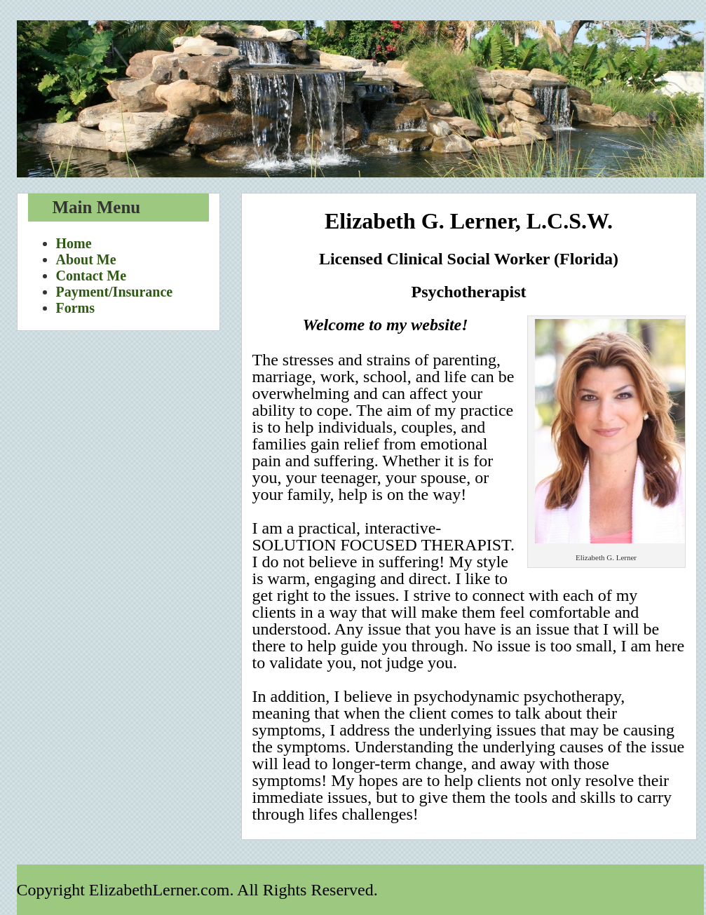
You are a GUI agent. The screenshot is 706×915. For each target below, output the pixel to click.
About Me (86, 259)
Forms (75, 308)
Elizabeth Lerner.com (360, 98)
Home (74, 243)
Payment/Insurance (114, 291)
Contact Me (91, 275)
